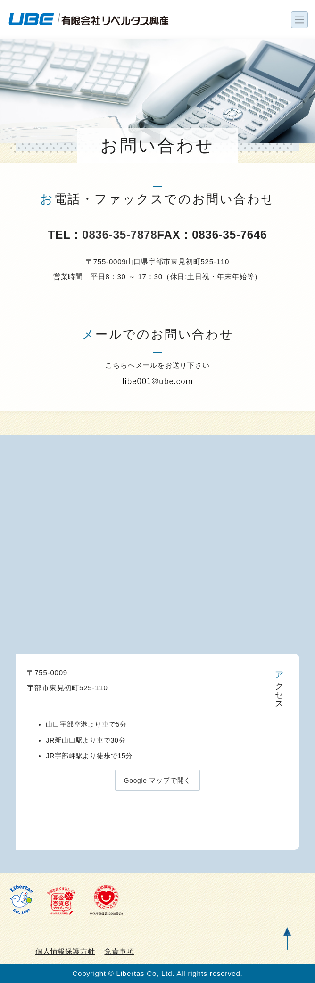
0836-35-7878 (119, 234)
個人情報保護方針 (65, 951)
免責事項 (119, 951)
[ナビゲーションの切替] (299, 19)
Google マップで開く (157, 781)
